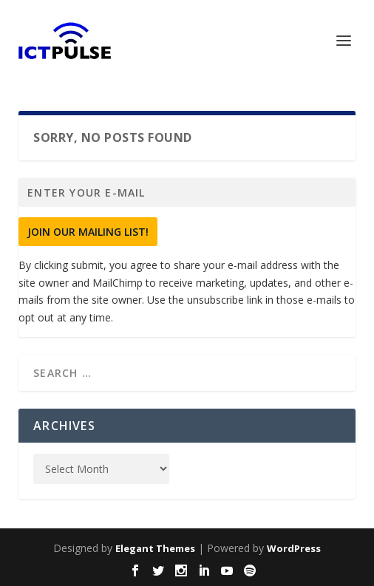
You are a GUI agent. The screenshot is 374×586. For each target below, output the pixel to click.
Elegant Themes (155, 548)
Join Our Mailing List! (88, 232)
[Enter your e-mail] (186, 192)
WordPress (294, 548)
